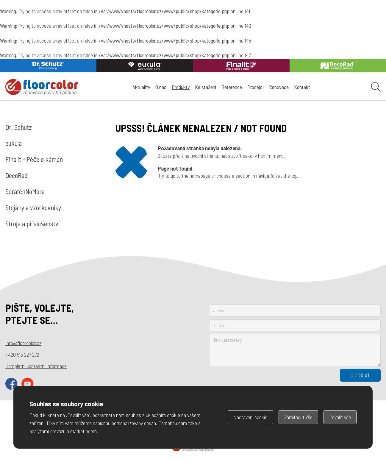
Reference (231, 87)
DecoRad (16, 175)
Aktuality (141, 87)
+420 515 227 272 (22, 354)
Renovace (279, 87)
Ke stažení (205, 87)
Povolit (340, 417)
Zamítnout (298, 417)
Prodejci (255, 87)
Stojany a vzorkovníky (33, 207)
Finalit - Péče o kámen (34, 159)
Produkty (181, 87)
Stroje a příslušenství (32, 223)
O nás (160, 87)
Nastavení (250, 417)
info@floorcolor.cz (23, 343)
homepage (200, 175)
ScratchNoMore (25, 191)
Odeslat (360, 375)
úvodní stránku (204, 155)
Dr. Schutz (18, 127)
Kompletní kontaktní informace (36, 366)
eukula (13, 143)
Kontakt (302, 87)
